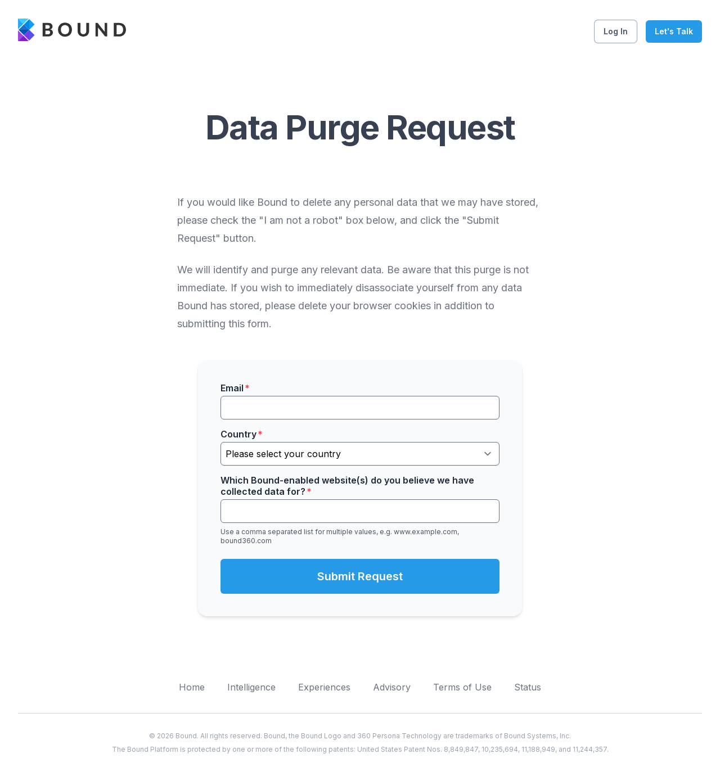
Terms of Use (462, 687)
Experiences (324, 687)
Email (235, 388)
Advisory (392, 687)
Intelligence (251, 687)
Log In (616, 31)
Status (527, 687)
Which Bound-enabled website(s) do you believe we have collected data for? (347, 486)
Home (192, 687)
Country (241, 434)
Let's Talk (674, 31)
